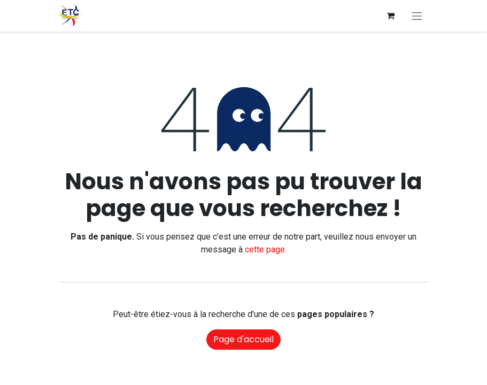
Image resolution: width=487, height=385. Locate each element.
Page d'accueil (243, 339)
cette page (265, 249)
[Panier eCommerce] (390, 15)
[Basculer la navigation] (417, 15)
